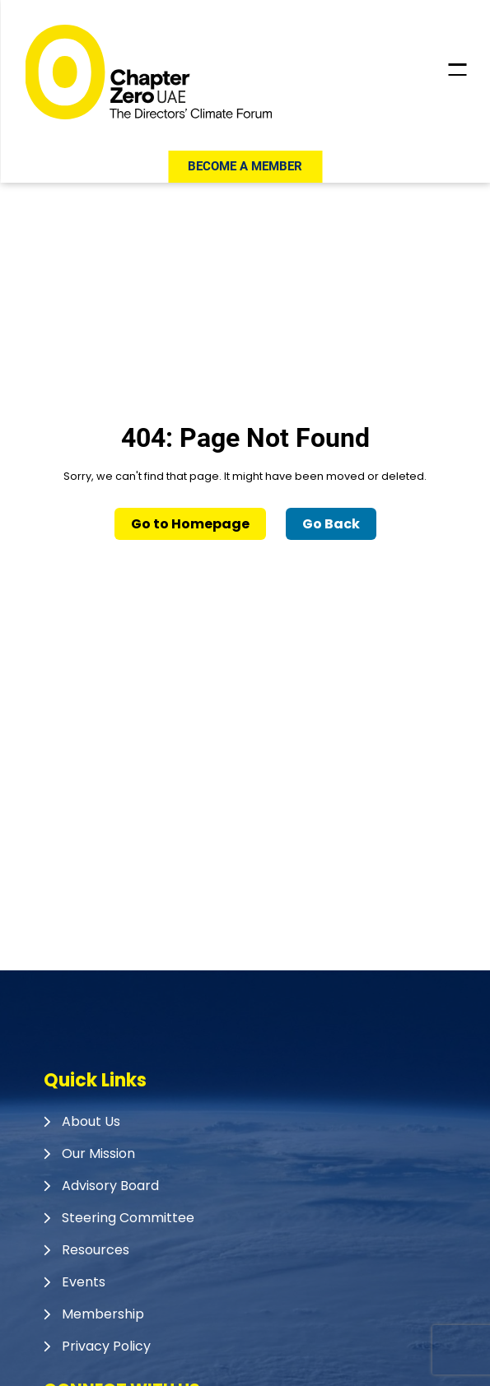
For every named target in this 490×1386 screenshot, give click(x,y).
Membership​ (103, 1314)
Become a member (245, 166)
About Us (91, 1121)
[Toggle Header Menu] (457, 70)
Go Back (331, 523)
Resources (95, 1249)
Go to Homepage (190, 523)
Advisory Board (110, 1185)
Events (83, 1281)
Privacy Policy (106, 1346)
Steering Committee (128, 1217)
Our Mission (98, 1153)
